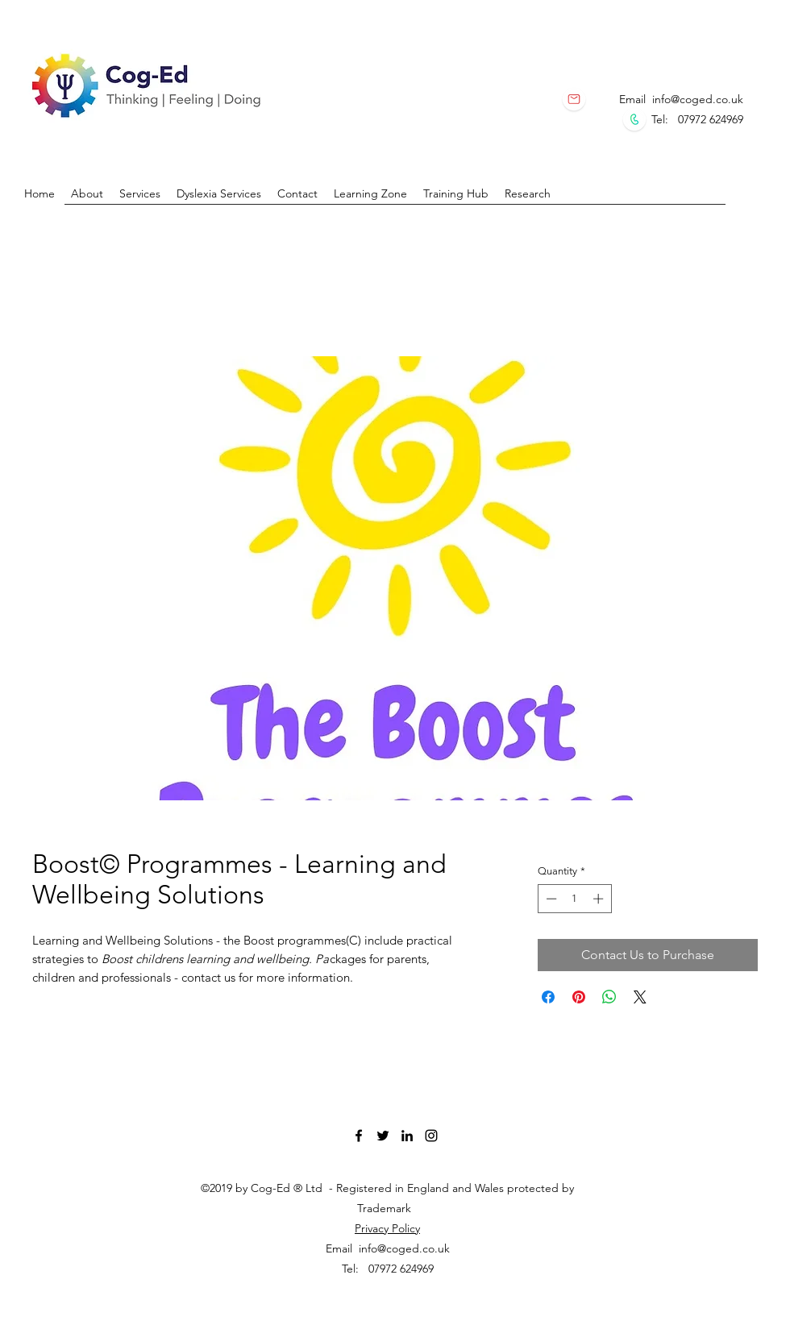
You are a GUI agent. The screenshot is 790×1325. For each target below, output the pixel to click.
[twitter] (383, 1136)
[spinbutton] (574, 898)
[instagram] (431, 1136)
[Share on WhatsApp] (609, 997)
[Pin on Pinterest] (578, 997)
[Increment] (599, 898)
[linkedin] (407, 1136)
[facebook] (359, 1136)
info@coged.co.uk (697, 99)
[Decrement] (549, 898)
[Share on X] (640, 997)
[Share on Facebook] (548, 997)
